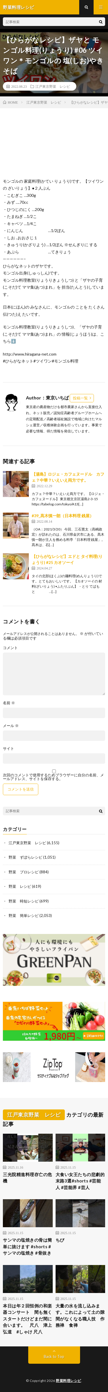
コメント (10, 648)
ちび (60, 1239)
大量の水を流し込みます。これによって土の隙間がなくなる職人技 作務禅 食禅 (80, 1315)
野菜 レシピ (20, 886)
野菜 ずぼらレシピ (25, 857)
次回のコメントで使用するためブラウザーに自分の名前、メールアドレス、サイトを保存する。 (53, 777)
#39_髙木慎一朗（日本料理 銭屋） (63, 515)
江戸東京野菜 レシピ (52, 86)
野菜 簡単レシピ (24, 915)
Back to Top (54, 1356)
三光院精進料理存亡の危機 (27, 1178)
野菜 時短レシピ (24, 901)
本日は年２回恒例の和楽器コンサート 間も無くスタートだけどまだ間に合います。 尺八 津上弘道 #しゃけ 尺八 (27, 1318)
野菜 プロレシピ (24, 872)
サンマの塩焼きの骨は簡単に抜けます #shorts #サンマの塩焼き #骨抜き (27, 1246)
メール (11, 726)
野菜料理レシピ (68, 1380)
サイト (8, 748)
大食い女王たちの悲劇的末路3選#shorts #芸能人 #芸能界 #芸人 (80, 1181)
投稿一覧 (80, 398)
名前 (9, 703)
